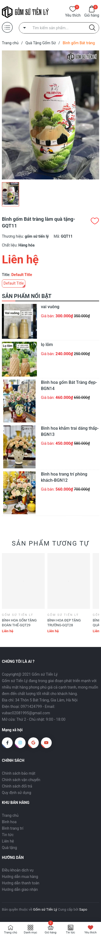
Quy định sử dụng (16, 792)
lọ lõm (47, 344)
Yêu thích (73, 14)
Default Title (14, 283)
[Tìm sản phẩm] (59, 28)
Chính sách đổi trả (17, 786)
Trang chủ (10, 815)
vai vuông (50, 306)
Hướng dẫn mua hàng (20, 876)
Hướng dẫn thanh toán (20, 883)
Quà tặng (9, 847)
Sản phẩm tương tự (50, 543)
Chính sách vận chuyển (21, 780)
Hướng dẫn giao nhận (20, 889)
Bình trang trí (12, 828)
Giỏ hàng (91, 14)
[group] (50, 114)
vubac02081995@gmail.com (26, 713)
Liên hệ (8, 841)
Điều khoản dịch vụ (17, 870)
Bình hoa (9, 822)
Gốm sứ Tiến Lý (45, 909)
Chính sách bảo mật (18, 773)
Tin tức (8, 835)
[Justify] (92, 28)
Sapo (83, 909)
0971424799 (31, 706)
